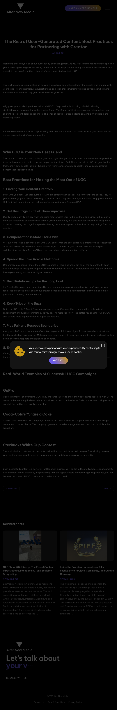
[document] (58, 355)
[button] (103, 345)
